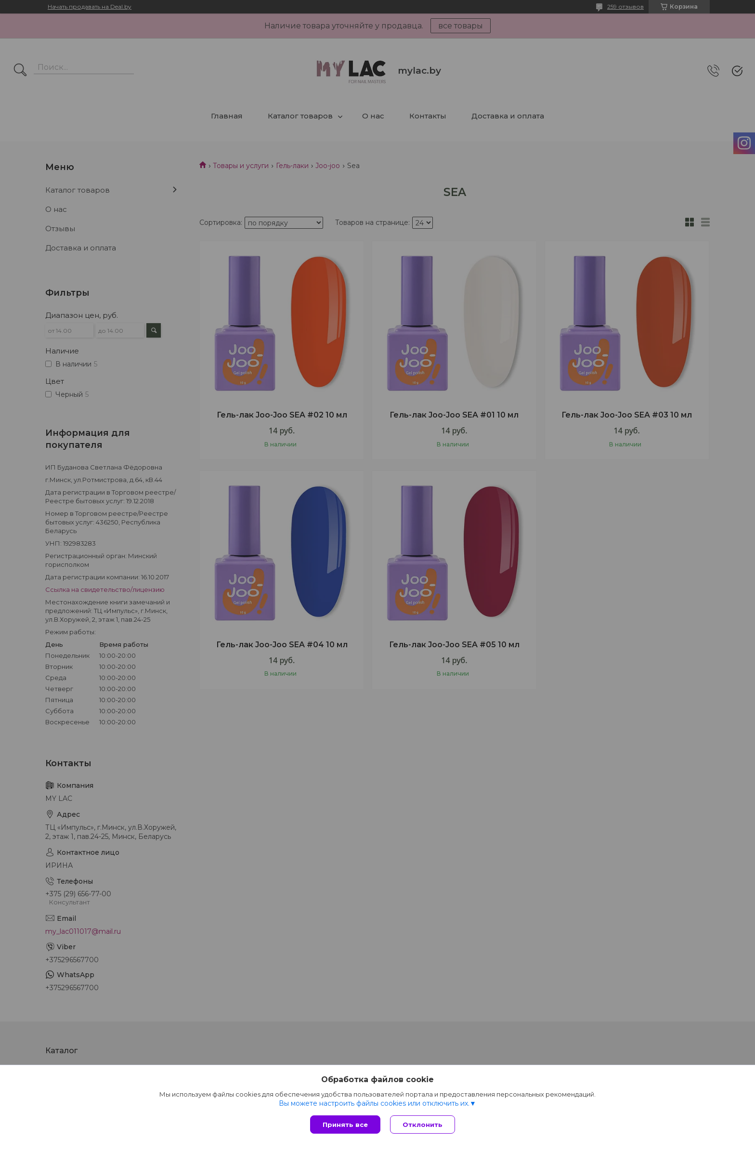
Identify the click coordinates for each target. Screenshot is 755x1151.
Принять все (345, 1124)
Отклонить (423, 1124)
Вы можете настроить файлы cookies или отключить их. (374, 1103)
